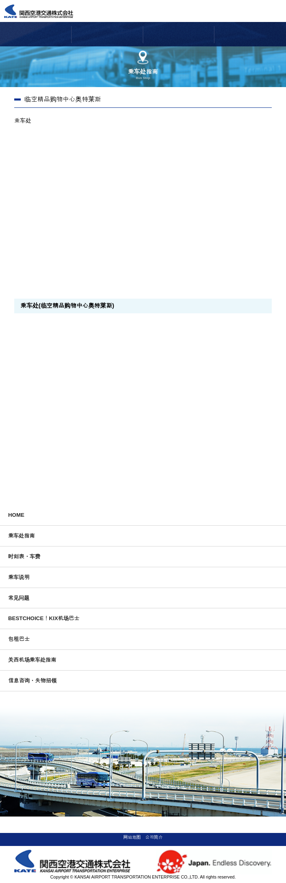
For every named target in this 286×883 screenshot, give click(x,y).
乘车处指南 (21, 536)
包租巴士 (19, 639)
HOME (16, 515)
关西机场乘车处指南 (32, 660)
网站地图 (132, 837)
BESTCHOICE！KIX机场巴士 (43, 618)
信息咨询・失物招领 (32, 681)
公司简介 (154, 837)
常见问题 (18, 598)
